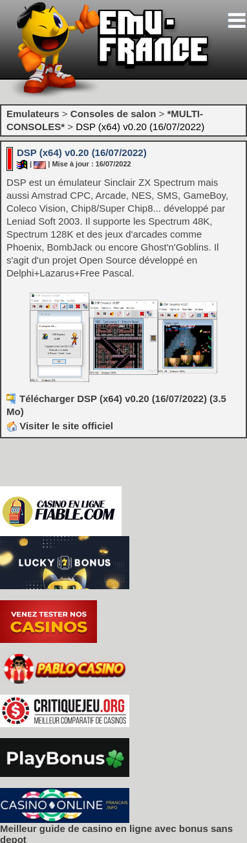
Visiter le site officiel (59, 425)
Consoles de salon (113, 113)
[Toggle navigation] (236, 20)
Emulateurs (32, 113)
